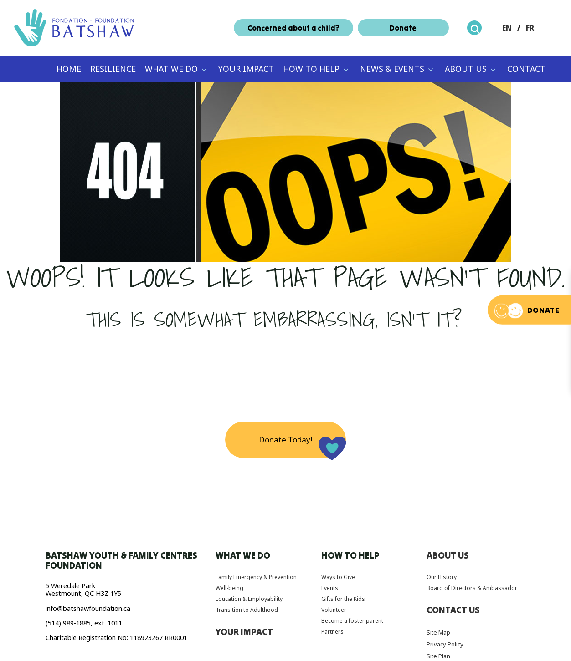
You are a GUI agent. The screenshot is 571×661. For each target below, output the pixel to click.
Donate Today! (285, 439)
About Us (466, 68)
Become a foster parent (352, 621)
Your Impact (246, 68)
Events (329, 588)
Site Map (438, 632)
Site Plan (438, 656)
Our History (442, 577)
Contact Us (453, 609)
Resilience (113, 68)
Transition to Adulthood (247, 610)
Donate (403, 27)
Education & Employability (249, 599)
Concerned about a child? (293, 27)
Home (69, 68)
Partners (332, 632)
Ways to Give (338, 577)
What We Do (171, 68)
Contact (526, 68)
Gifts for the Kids (343, 599)
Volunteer (333, 610)
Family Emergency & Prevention (256, 577)
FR (530, 28)
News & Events (392, 68)
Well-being (229, 588)
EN (507, 28)
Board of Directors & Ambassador (472, 588)
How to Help (311, 68)
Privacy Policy (445, 644)
